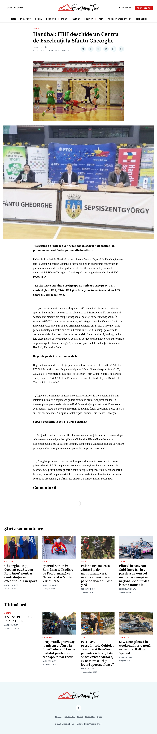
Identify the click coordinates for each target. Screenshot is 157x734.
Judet (100, 19)
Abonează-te (143, 8)
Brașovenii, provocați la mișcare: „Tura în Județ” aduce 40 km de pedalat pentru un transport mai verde (58, 649)
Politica (88, 19)
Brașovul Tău (40, 47)
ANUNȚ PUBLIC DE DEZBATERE (18, 619)
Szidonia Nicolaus (128, 589)
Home (13, 19)
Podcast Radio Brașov (119, 19)
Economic (51, 19)
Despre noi (141, 19)
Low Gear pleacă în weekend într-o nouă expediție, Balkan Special (134, 647)
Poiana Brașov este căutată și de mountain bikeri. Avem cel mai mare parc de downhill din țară (96, 575)
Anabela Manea (50, 585)
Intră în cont (126, 8)
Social (38, 19)
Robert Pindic (88, 589)
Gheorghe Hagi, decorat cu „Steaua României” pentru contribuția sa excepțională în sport (20, 573)
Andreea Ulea (11, 585)
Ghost (91, 724)
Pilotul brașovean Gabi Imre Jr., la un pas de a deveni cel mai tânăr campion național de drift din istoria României (134, 575)
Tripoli (99, 724)
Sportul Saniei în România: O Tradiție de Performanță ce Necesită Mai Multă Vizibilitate (57, 573)
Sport (64, 19)
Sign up (58, 716)
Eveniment (25, 19)
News (83, 638)
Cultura (75, 19)
